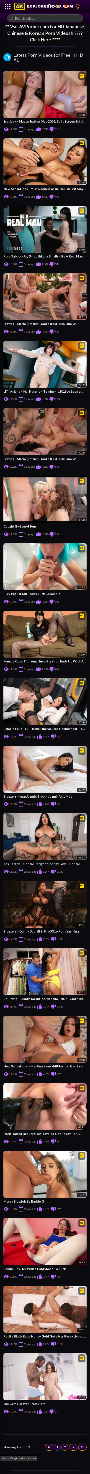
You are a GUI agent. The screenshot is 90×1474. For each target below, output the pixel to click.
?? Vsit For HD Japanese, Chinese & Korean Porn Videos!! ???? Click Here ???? (45, 33)
